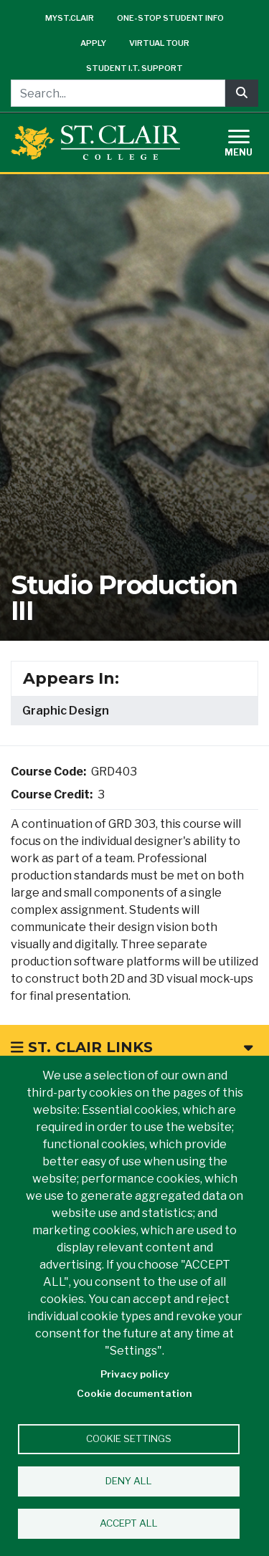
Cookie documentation (134, 1393)
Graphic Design (65, 710)
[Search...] (118, 93)
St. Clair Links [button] (132, 1047)
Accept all (129, 1523)
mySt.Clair (69, 18)
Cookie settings (128, 1438)
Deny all (128, 1480)
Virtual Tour (159, 43)
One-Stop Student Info (170, 18)
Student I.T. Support (134, 68)
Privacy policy (134, 1374)
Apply (93, 43)
